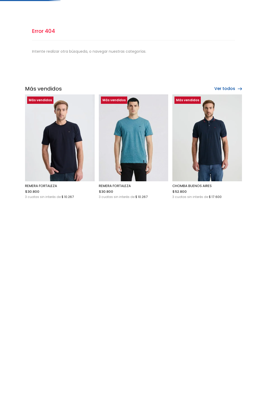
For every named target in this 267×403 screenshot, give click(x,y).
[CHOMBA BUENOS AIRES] (161, 162)
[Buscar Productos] (183, 17)
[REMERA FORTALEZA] (50, 162)
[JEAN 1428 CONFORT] (216, 162)
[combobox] (163, 18)
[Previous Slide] (31, 4)
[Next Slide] (235, 4)
